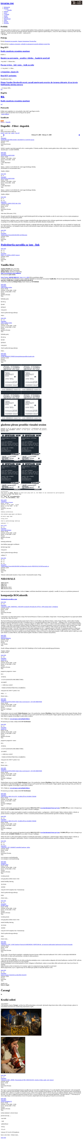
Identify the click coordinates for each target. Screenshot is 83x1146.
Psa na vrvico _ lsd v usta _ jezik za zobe (17, 65)
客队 (3, 97)
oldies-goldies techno (6, 287)
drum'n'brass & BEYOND (8, 155)
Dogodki (8, 122)
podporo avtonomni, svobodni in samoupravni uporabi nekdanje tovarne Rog (30, 44)
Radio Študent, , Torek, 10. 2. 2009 (15, 277)
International (7, 18)
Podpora (6, 11)
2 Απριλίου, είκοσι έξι (9, 72)
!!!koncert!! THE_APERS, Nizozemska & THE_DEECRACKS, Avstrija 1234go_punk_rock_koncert (27, 1086)
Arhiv (5, 20)
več (1, 89)
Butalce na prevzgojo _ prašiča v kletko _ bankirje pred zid (25, 58)
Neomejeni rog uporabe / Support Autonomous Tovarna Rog (20, 41)
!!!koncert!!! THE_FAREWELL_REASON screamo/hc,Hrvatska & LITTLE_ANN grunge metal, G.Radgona (29, 612)
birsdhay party (4, 870)
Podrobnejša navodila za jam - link (20, 244)
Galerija (6, 17)
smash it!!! (3, 666)
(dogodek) (3, 138)
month (2, 133)
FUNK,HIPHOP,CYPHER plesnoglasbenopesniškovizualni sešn (17, 356)
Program (6, 8)
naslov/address (5, 114)
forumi (5, 16)
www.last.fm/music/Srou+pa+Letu (50, 814)
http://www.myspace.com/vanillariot (11, 273)
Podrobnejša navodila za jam (9, 605)
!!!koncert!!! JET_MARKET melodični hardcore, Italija (15, 853)
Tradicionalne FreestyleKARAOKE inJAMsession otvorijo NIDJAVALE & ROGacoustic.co (25, 572)
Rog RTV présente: (9, 76)
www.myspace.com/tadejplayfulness (20, 725)
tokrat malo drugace (7, 505)
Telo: (2, 145)
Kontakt (6, 21)
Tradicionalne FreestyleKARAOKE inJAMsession (14, 235)
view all (17, 133)
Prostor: (3, 142)
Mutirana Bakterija (6, 644)
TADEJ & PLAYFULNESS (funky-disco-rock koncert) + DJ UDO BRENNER (21, 707)
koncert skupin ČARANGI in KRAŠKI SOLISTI (13, 981)
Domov (3, 122)
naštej (12, 133)
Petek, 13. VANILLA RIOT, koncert (10, 255)
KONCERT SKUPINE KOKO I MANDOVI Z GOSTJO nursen (17, 139)
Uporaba (9, 10)
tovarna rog (7, 3)
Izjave (5, 13)
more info (3, 152)
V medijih (6, 14)
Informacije (7, 7)
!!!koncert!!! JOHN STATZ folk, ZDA (11, 203)
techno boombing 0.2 (6, 1107)
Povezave (6, 23)
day (9, 133)
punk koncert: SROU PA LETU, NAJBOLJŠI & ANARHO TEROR (18, 802)
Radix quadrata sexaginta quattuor (15, 51)
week (6, 133)
